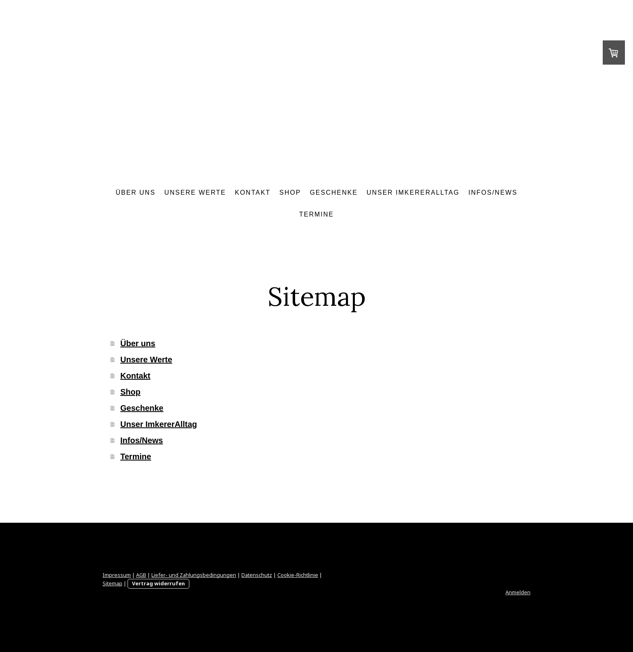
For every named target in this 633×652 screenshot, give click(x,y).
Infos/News (492, 192)
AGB (141, 574)
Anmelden (517, 592)
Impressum (117, 574)
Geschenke (333, 192)
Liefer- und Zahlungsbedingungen (193, 574)
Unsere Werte (195, 192)
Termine (316, 214)
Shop (290, 192)
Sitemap (112, 583)
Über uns (135, 192)
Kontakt (252, 192)
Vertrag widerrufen (158, 583)
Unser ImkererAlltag (413, 192)
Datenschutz (256, 574)
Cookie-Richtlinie (297, 574)
